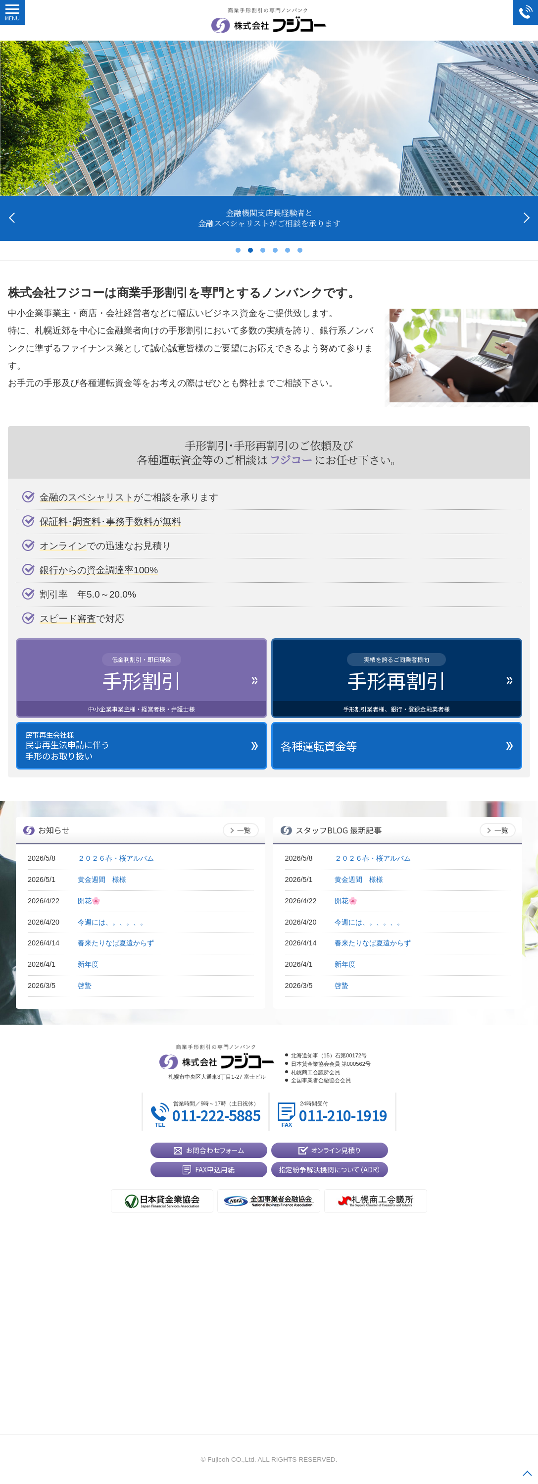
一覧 (244, 830)
